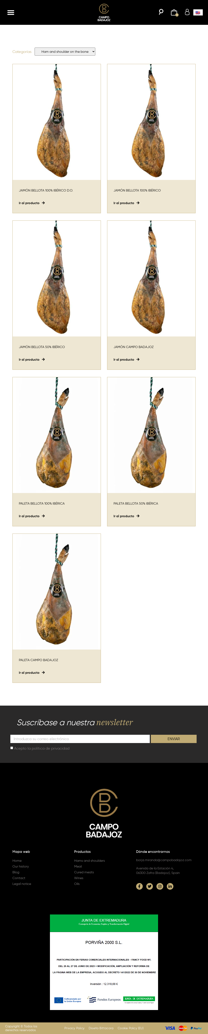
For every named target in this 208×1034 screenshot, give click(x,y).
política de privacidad (50, 748)
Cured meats (84, 872)
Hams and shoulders (89, 861)
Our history (20, 866)
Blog (15, 872)
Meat (78, 866)
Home (17, 861)
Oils (77, 884)
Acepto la (41, 748)
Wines (78, 878)
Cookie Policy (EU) (131, 1028)
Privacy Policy (74, 1028)
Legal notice (21, 884)
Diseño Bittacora (101, 1028)
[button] (10, 12)
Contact (18, 878)
